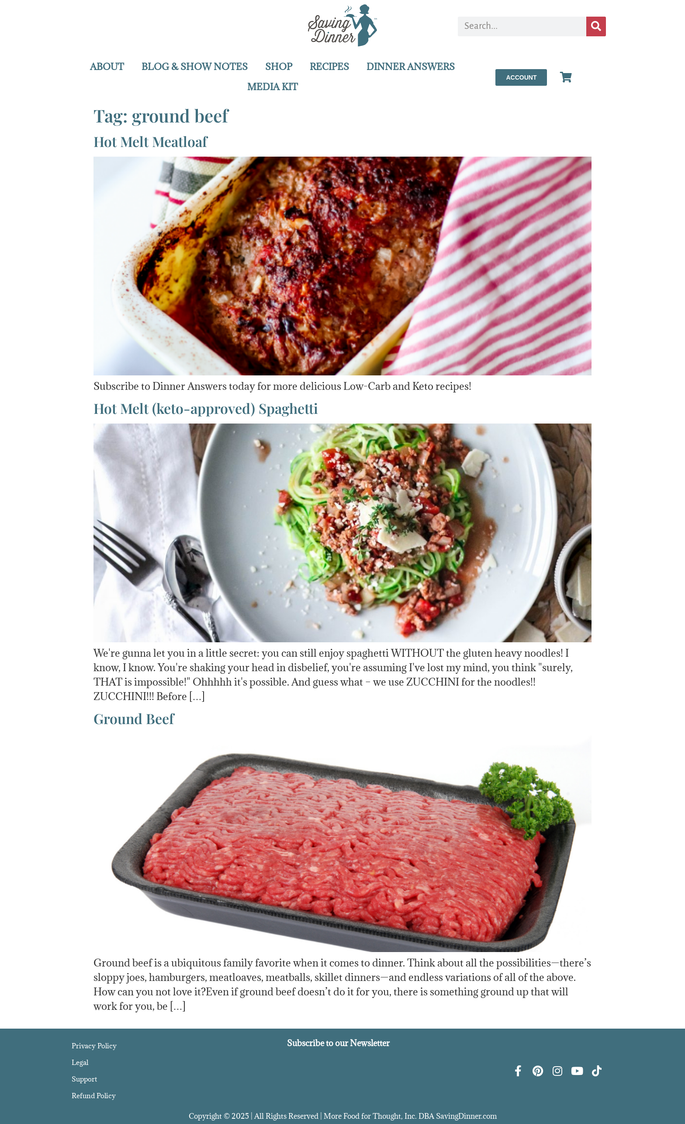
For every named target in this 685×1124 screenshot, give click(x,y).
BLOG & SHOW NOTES (195, 67)
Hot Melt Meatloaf (150, 141)
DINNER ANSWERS (411, 67)
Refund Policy (94, 1095)
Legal (80, 1062)
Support (84, 1079)
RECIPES (329, 67)
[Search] (596, 26)
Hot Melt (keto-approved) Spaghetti (205, 408)
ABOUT (107, 67)
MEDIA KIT (272, 87)
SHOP (278, 67)
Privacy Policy (94, 1045)
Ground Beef (133, 718)
